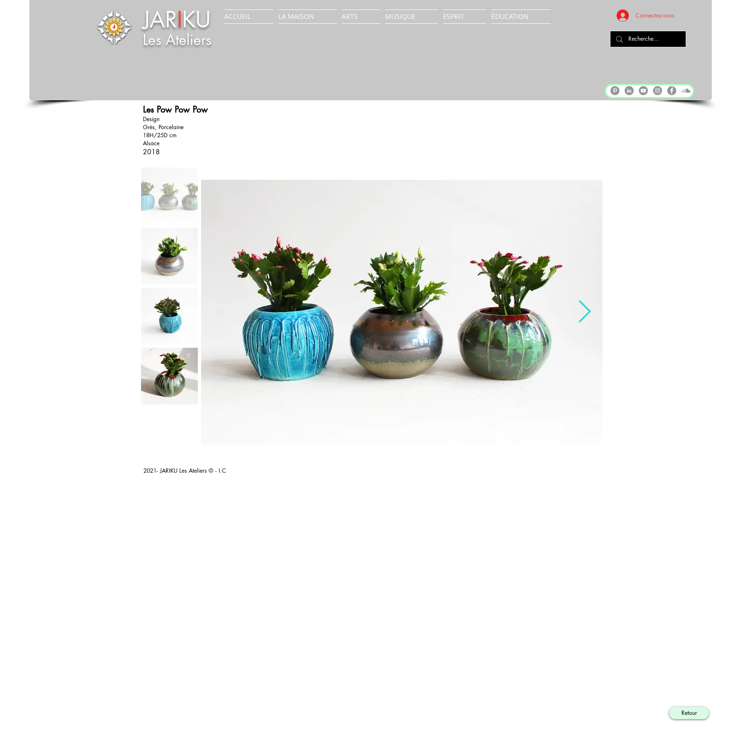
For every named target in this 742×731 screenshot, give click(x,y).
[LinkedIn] (629, 90)
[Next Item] (584, 312)
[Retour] (689, 713)
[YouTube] (643, 90)
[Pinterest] (614, 90)
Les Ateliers (177, 39)
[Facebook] (671, 90)
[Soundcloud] (685, 90)
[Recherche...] (647, 39)
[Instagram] (657, 90)
